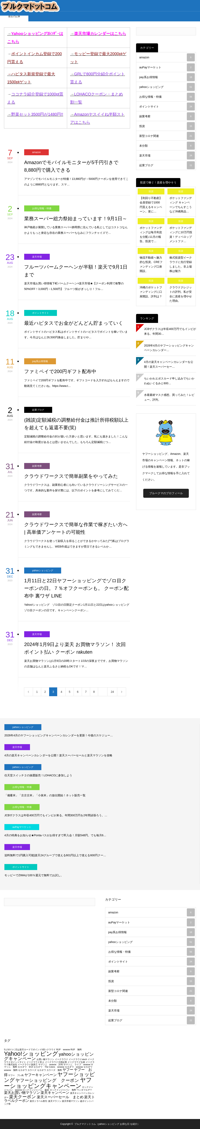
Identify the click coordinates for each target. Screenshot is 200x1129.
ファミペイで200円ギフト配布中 (60, 371)
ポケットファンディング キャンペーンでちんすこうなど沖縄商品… (180, 204)
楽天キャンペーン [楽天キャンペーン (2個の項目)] (55, 1093)
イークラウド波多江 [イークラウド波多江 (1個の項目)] (28, 1064)
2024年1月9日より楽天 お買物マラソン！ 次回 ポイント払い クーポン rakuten (75, 648)
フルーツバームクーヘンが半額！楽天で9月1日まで (75, 270)
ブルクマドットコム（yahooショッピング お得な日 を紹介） (107, 1124)
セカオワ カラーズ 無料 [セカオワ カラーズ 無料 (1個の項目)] (49, 1070)
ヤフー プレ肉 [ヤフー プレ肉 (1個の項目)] (16, 1075)
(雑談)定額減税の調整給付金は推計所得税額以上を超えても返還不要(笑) (76, 423)
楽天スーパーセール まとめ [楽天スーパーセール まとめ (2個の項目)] (60, 1097)
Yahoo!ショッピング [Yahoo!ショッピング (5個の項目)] (31, 1053)
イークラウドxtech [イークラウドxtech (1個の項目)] (78, 1059)
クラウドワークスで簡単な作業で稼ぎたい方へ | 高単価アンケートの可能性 (76, 528)
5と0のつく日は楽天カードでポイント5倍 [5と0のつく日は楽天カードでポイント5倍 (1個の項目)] (24, 1049)
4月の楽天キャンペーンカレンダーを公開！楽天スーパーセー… (168, 364)
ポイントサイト (40, 313)
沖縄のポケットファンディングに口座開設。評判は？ (151, 292)
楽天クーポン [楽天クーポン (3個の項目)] (22, 1096)
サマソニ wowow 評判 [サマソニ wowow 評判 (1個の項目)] (50, 1064)
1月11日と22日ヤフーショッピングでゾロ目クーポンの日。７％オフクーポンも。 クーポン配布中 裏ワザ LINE (76, 588)
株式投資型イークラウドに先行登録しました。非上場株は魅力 (180, 264)
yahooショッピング (42, 570)
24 (112, 691)
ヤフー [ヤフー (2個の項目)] (68, 1070)
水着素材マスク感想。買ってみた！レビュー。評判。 (169, 397)
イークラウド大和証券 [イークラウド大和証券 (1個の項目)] (56, 1062)
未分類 (167, 146)
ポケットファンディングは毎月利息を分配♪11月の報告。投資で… (151, 234)
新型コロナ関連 (167, 136)
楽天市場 (37, 256)
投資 (167, 126)
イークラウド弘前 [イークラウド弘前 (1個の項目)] (76, 1062)
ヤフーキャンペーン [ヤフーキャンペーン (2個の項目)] (40, 1075)
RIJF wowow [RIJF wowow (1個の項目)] (63, 1049)
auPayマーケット (167, 67)
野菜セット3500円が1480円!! (37, 114)
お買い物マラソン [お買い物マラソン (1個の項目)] (45, 1059)
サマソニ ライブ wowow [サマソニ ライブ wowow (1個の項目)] (77, 1064)
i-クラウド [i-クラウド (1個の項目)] (51, 1049)
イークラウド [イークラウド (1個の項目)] (61, 1059)
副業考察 (37, 466)
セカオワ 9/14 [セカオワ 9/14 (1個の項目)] (25, 1067)
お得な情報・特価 (41, 208)
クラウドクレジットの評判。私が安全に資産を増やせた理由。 (180, 294)
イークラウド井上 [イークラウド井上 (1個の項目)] (35, 1062)
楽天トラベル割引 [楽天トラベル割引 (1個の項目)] (38, 1101)
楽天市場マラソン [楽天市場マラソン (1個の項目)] (71, 1101)
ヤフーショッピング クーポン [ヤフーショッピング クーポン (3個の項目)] (47, 1080)
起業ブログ (38, 409)
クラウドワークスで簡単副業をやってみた (71, 476)
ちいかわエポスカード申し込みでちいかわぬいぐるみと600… (169, 381)
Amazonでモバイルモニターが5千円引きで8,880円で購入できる (71, 166)
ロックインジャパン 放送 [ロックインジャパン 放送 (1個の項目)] (36, 1090)
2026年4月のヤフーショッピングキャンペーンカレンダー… (169, 348)
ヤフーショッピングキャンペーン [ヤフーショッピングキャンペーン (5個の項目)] (48, 1082)
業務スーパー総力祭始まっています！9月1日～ (75, 218)
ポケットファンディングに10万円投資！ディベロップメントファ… (180, 234)
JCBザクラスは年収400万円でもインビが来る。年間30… (170, 331)
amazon (36, 152)
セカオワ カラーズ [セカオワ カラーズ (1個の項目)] (27, 1070)
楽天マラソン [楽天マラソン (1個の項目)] (54, 1101)
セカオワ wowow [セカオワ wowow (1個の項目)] (74, 1067)
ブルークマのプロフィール (166, 493)
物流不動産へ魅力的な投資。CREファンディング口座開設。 (151, 264)
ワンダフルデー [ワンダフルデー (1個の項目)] (84, 1090)
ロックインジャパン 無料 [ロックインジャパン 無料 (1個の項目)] (63, 1090)
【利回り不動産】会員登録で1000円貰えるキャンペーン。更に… (151, 204)
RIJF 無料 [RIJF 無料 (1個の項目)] (76, 1049)
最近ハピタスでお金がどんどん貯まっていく (73, 323)
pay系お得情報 (40, 361)
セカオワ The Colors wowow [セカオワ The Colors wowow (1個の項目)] (49, 1067)
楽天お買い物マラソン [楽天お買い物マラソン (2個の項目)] (22, 1093)
